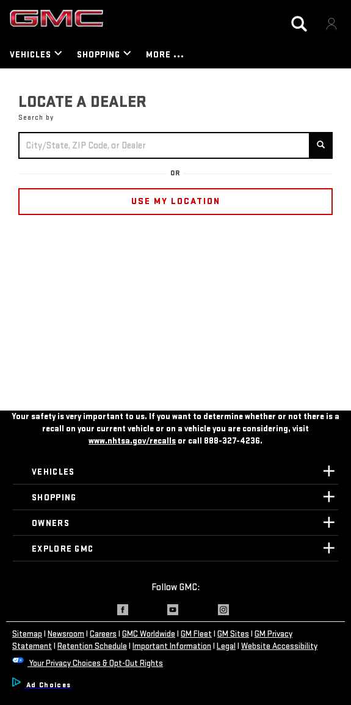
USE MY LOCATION (175, 201)
